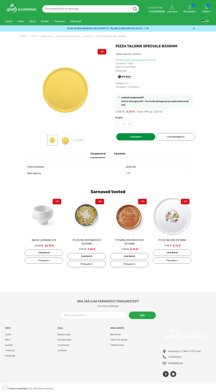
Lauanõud (88, 36)
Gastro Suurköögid (18, 388)
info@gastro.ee (175, 363)
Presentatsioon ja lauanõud (68, 36)
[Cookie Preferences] (5, 387)
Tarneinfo (119, 153)
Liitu (142, 315)
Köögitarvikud (47, 36)
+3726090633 (156, 11)
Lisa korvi (135, 136)
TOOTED (34, 36)
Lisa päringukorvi (175, 136)
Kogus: (119, 117)
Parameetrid (98, 153)
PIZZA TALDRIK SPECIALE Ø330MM (110, 36)
